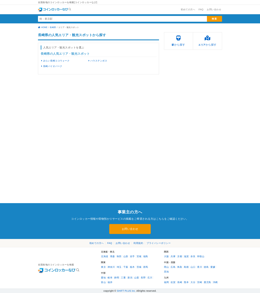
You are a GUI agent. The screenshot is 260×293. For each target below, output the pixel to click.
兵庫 (173, 256)
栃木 (132, 267)
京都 (179, 256)
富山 (103, 282)
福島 (145, 256)
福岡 (166, 282)
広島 (173, 267)
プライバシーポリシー (159, 243)
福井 (110, 282)
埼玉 (119, 267)
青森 (112, 256)
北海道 (104, 256)
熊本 (186, 282)
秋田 (119, 256)
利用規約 (138, 243)
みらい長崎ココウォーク (55, 60)
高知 (166, 271)
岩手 (132, 256)
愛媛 (212, 267)
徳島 (206, 267)
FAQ (109, 243)
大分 (193, 282)
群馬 (145, 267)
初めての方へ (96, 243)
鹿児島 (207, 282)
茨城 (139, 267)
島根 (186, 267)
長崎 (179, 282)
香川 (199, 267)
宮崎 (199, 282)
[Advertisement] (67, 102)
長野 (143, 277)
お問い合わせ (130, 229)
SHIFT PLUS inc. (126, 291)
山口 (193, 267)
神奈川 (111, 267)
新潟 (130, 277)
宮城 (139, 256)
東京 (103, 267)
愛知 (103, 277)
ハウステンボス (97, 60)
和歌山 (200, 256)
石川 (149, 277)
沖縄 (215, 282)
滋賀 (186, 256)
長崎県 (53, 27)
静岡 (116, 277)
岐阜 (110, 277)
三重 (123, 277)
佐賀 (173, 282)
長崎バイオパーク (51, 66)
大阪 (166, 256)
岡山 (166, 267)
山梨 (136, 277)
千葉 (125, 267)
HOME (43, 27)
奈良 (193, 256)
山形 (125, 256)
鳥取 (179, 267)
